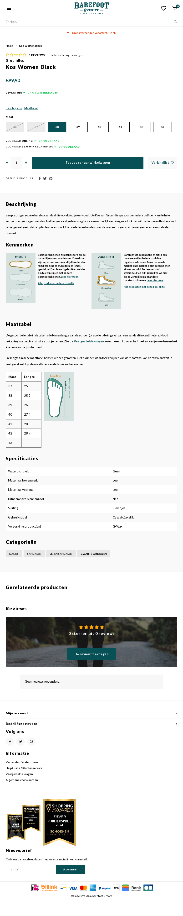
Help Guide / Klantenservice (24, 784)
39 (88, 129)
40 (111, 129)
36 (16, 129)
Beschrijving (14, 110)
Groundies (15, 63)
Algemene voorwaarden (22, 796)
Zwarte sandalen (94, 569)
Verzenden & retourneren (23, 778)
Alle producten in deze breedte (56, 299)
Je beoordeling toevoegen (67, 57)
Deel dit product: (20, 194)
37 (40, 129)
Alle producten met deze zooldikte (144, 302)
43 (16, 142)
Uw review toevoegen (92, 670)
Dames (14, 569)
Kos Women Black (30, 45)
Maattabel (31, 110)
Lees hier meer (69, 292)
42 (159, 129)
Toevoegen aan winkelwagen (88, 178)
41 (135, 129)
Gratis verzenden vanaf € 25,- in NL (91, 32)
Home (9, 45)
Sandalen (34, 569)
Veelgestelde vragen (89, 357)
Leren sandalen (61, 569)
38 (64, 129)
